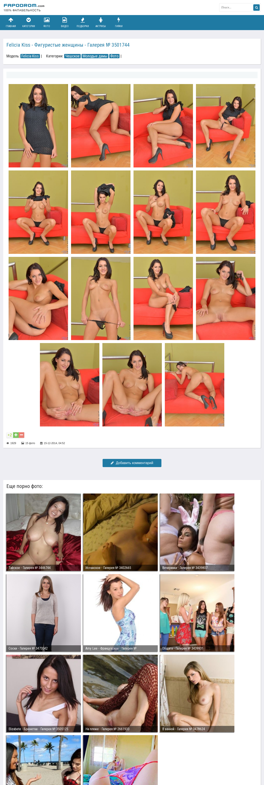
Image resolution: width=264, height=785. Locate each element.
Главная (10, 22)
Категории (28, 22)
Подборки (82, 22)
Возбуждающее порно (77, 765)
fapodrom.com (24, 7)
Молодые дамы (95, 56)
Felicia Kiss (30, 56)
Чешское (72, 56)
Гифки (118, 22)
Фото (46, 22)
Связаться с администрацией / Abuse (29, 762)
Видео (64, 22)
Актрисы (100, 22)
